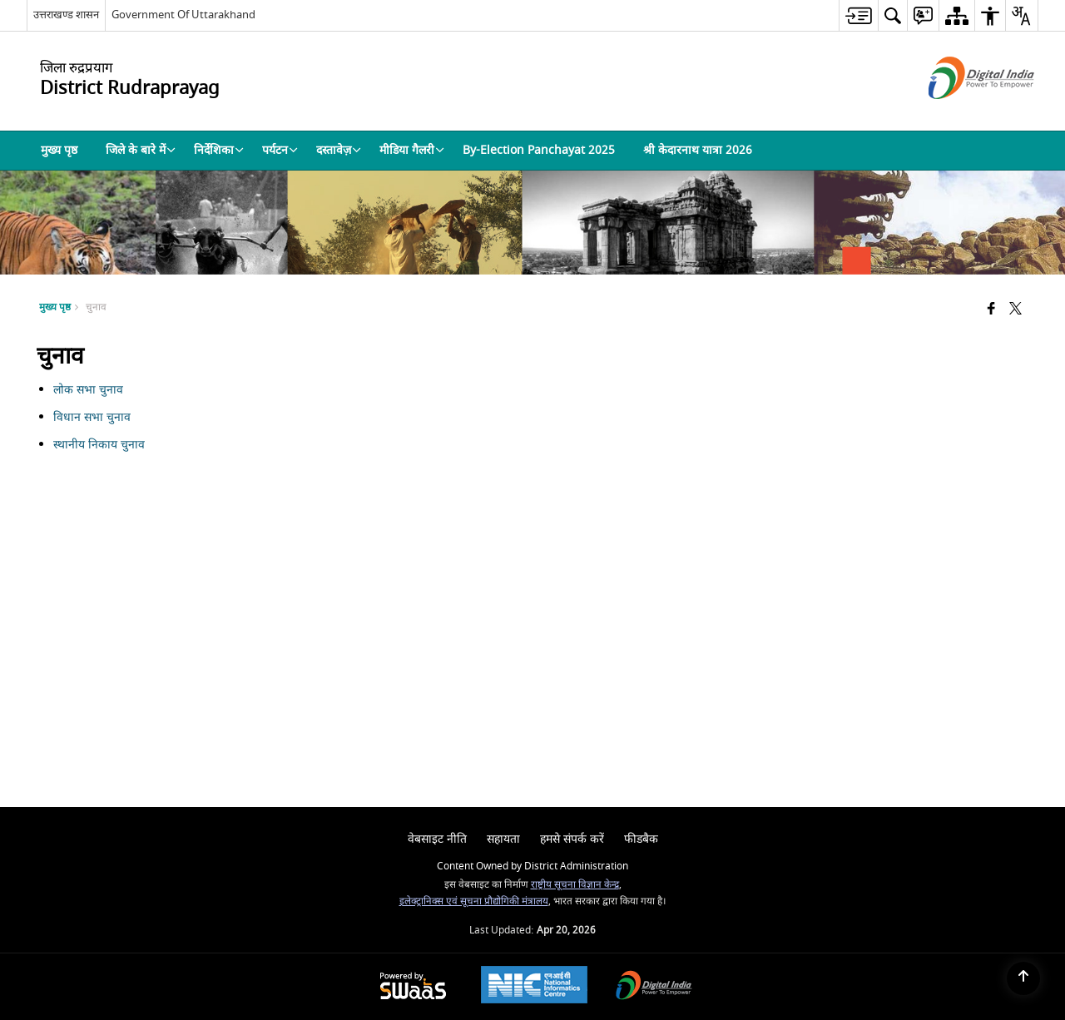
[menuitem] (858, 15)
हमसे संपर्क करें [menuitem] (572, 839)
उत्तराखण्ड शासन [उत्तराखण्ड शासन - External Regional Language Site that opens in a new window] (66, 14)
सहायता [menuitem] (503, 839)
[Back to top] (1023, 978)
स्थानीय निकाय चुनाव (99, 444)
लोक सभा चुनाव (89, 390)
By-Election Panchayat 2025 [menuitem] (539, 150)
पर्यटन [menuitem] (280, 150)
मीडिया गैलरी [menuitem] (411, 150)
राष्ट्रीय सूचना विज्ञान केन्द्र (575, 885)
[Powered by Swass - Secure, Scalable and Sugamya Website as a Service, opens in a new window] (413, 987)
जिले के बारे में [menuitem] (141, 150)
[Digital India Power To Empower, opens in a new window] (654, 987)
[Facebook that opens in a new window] (991, 310)
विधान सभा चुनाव (93, 417)
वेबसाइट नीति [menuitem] (437, 839)
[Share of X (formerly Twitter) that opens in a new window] (1015, 310)
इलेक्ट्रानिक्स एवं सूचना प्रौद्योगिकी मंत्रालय (473, 901)
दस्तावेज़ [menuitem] (338, 150)
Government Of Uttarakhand (183, 14)
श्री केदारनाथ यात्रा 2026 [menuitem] (697, 150)
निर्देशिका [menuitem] (219, 150)
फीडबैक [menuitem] (641, 839)
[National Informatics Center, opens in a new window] (534, 986)
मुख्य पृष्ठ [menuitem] (59, 150)
